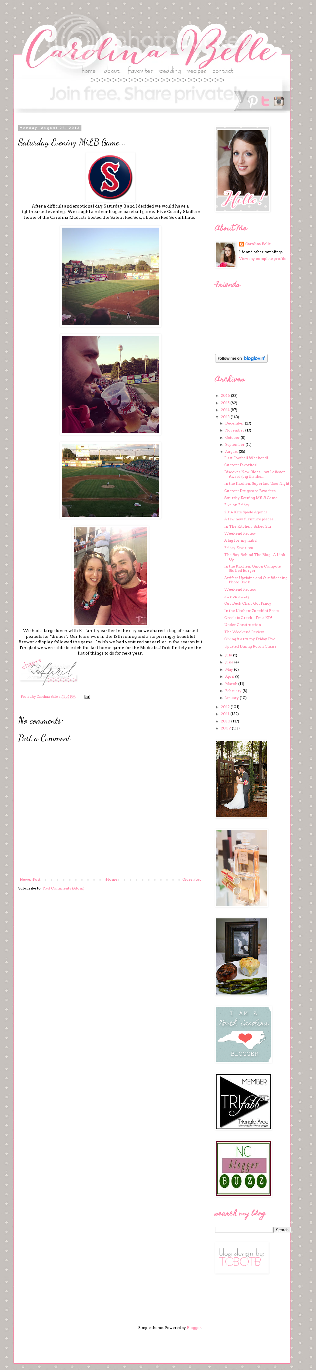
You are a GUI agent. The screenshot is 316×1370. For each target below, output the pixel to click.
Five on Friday (236, 504)
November (235, 430)
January (232, 697)
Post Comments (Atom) (63, 888)
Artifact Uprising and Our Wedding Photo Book (255, 579)
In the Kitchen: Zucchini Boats (251, 610)
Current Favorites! (240, 465)
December (235, 423)
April (230, 676)
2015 (225, 402)
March (231, 683)
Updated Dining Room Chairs (250, 646)
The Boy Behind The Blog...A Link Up (254, 556)
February (233, 690)
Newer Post (30, 879)
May (229, 669)
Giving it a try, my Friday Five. (250, 639)
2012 (226, 706)
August (232, 451)
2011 (225, 713)
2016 (226, 395)
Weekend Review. (240, 589)
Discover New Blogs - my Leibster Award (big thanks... (254, 474)
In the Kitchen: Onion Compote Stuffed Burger (252, 568)
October (233, 437)
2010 (226, 721)
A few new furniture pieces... (250, 519)
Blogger (194, 1327)
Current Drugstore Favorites (250, 490)
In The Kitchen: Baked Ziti (247, 526)
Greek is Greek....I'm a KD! (248, 617)
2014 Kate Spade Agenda (245, 512)
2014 (226, 409)
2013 (226, 416)
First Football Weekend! (246, 458)
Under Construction (242, 624)
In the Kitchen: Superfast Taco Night (256, 483)
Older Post (191, 879)
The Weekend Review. (244, 632)
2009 (226, 728)
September (235, 444)
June (229, 662)
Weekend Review (240, 533)
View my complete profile (262, 258)
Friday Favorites (238, 547)
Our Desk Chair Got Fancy (247, 603)
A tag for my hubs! (240, 540)
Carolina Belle (258, 244)
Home (111, 879)
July (229, 655)
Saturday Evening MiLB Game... (252, 497)
